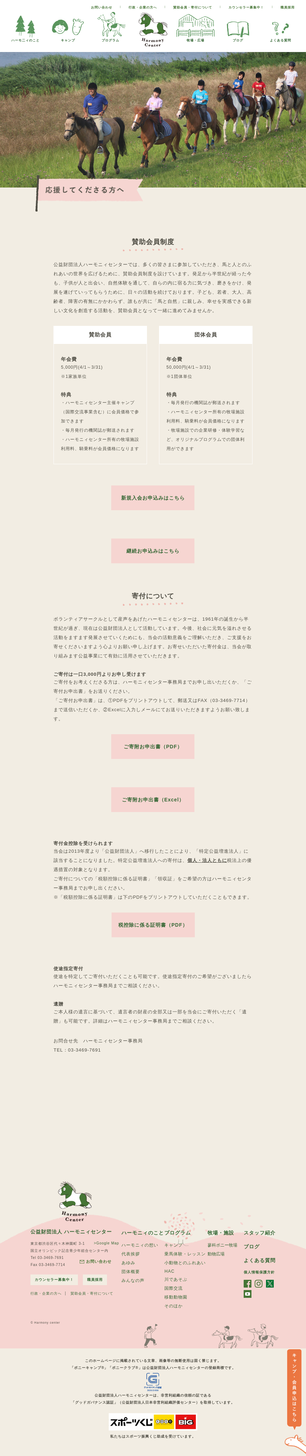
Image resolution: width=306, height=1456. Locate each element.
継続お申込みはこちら (153, 551)
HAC (169, 1271)
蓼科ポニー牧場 (222, 1245)
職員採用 (287, 7)
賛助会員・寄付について (192, 7)
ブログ (238, 38)
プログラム (110, 38)
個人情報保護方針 (259, 1272)
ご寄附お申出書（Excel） (153, 799)
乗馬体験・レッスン (185, 1253)
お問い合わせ (101, 7)
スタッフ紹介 (260, 1233)
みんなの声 (132, 1280)
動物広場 (216, 1253)
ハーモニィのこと (142, 1233)
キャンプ (68, 38)
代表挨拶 (130, 1253)
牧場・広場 (195, 38)
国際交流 (173, 1288)
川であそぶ (175, 1279)
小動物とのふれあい (185, 1262)
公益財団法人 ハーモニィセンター (71, 1232)
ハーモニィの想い (139, 1245)
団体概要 (130, 1271)
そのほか (173, 1306)
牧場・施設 (221, 1233)
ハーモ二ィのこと (25, 38)
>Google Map (106, 1243)
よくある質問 (280, 38)
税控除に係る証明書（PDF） (153, 925)
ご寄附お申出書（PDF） (153, 746)
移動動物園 (175, 1297)
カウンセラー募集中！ (246, 7)
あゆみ (128, 1262)
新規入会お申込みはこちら (153, 498)
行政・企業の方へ (143, 7)
